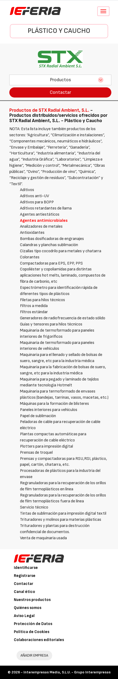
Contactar (60, 92)
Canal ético (24, 591)
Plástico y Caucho (59, 31)
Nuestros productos (32, 599)
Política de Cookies (31, 631)
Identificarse (26, 567)
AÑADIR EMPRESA (34, 655)
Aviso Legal (24, 615)
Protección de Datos (33, 623)
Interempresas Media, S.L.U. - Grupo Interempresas (67, 672)
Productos (60, 80)
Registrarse (24, 575)
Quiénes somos (27, 607)
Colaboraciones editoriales (39, 639)
